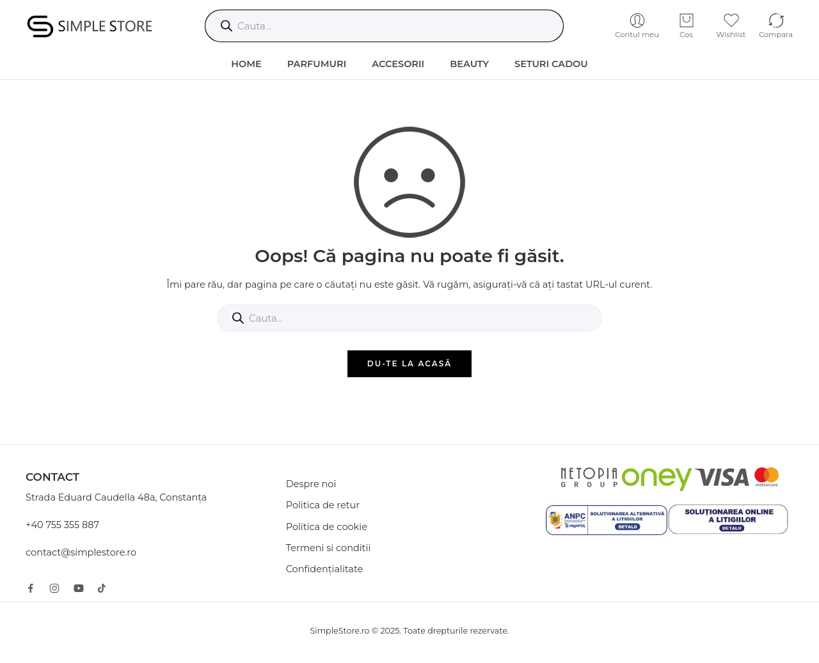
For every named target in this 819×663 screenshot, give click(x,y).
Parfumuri (317, 64)
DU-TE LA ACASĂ (409, 363)
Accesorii (398, 64)
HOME (246, 64)
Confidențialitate (324, 569)
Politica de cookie (326, 527)
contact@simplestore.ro (81, 552)
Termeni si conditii (328, 548)
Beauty (469, 64)
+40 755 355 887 (62, 525)
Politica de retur (323, 505)
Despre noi (311, 484)
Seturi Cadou (551, 64)
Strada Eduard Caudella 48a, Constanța (116, 497)
